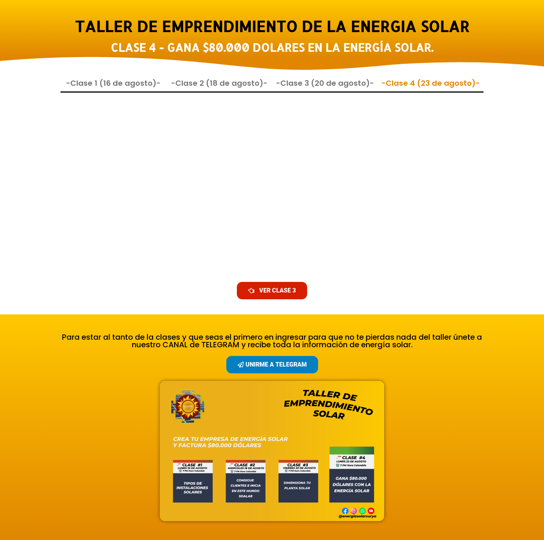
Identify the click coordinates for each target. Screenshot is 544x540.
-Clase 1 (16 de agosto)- (113, 83)
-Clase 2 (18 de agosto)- (219, 83)
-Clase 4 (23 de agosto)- (431, 83)
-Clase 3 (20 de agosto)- (325, 83)
